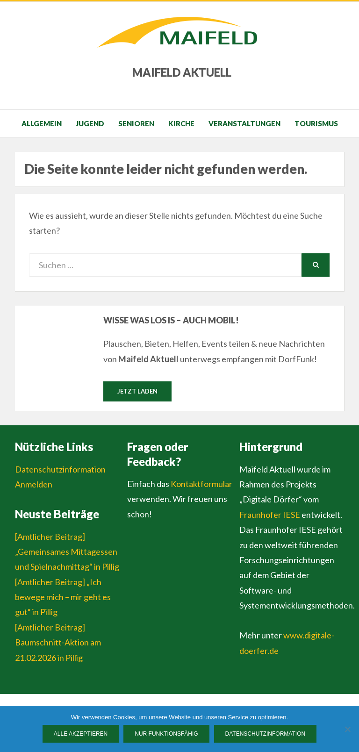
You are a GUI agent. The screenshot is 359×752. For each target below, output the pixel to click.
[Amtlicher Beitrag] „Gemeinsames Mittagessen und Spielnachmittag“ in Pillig (67, 551)
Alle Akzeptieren (81, 734)
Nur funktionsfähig (166, 734)
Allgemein (42, 123)
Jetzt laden (137, 391)
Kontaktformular (201, 484)
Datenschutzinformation (60, 469)
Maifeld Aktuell (181, 72)
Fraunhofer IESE (269, 514)
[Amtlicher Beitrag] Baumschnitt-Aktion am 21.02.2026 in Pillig (58, 642)
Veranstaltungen (244, 123)
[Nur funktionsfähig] (347, 729)
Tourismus (316, 123)
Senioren (136, 123)
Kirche (181, 123)
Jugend (90, 123)
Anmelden (33, 484)
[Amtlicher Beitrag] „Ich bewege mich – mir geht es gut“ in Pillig (63, 597)
